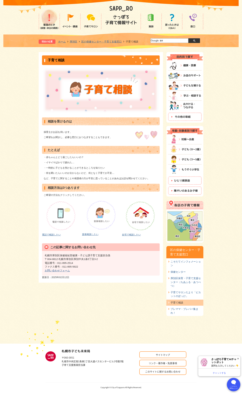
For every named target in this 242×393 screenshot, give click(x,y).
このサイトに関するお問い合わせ (162, 371)
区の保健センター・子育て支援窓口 (101, 41)
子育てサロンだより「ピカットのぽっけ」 (186, 294)
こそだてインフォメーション (186, 263)
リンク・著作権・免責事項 (163, 363)
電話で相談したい (51, 234)
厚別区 (73, 41)
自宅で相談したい (131, 234)
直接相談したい (90, 234)
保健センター (178, 271)
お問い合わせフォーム (57, 270)
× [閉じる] (238, 358)
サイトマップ (163, 354)
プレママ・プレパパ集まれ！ (184, 311)
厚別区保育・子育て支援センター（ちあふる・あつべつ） (186, 282)
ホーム (62, 41)
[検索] (169, 40)
